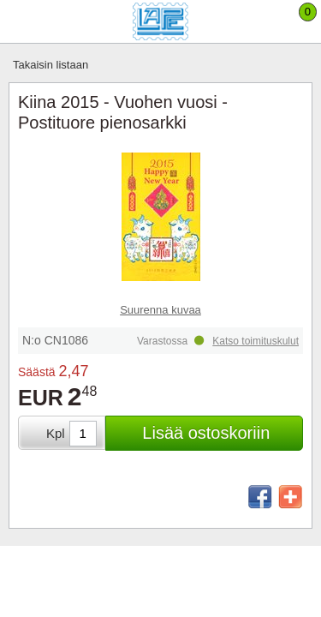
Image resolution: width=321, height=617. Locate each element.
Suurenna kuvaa (160, 309)
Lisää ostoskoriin (206, 432)
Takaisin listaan (50, 64)
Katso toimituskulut (255, 341)
